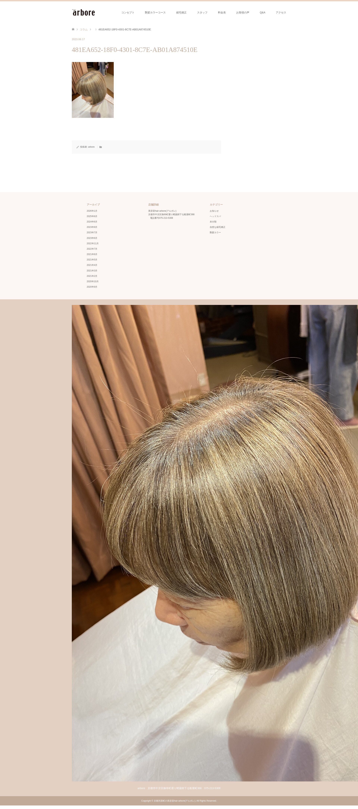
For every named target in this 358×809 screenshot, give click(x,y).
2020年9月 (92, 287)
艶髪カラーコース (155, 12)
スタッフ (202, 12)
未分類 (213, 221)
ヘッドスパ (215, 216)
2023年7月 (92, 232)
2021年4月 (92, 265)
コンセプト (127, 12)
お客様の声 (242, 12)
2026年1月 (92, 211)
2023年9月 (92, 227)
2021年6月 (92, 254)
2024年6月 (92, 221)
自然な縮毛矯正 (217, 227)
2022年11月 (93, 243)
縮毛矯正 (181, 12)
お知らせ (214, 211)
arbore (91, 147)
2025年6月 (92, 216)
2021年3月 (92, 270)
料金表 (222, 12)
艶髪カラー (215, 232)
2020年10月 (93, 281)
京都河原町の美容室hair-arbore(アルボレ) (174, 801)
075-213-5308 (166, 218)
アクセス (281, 12)
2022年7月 (92, 249)
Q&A (262, 12)
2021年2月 (92, 276)
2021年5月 (92, 259)
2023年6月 (92, 238)
